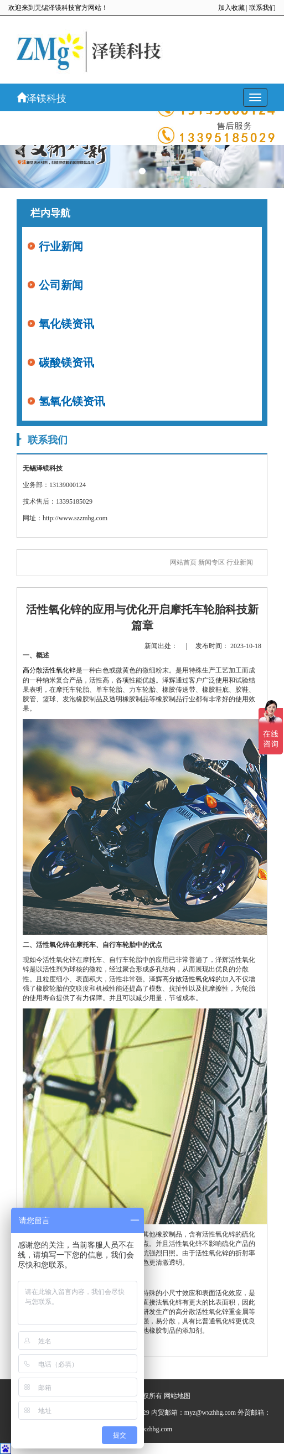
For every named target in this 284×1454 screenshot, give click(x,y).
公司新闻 (61, 285)
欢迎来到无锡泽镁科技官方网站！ (58, 8)
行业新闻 (61, 246)
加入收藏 (231, 8)
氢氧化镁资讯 (72, 401)
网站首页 (183, 562)
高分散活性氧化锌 (49, 670)
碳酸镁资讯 (66, 362)
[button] (21, 149)
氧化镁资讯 (66, 324)
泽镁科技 (41, 98)
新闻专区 (211, 562)
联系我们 (262, 8)
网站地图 (177, 1396)
